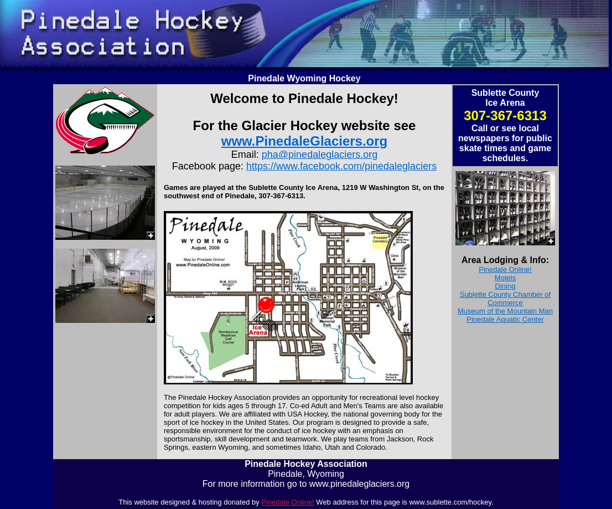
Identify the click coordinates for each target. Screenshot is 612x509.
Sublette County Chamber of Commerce (505, 298)
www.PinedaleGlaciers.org (304, 140)
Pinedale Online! (505, 269)
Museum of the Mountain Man (505, 311)
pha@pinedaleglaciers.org (319, 154)
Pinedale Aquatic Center (504, 319)
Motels (505, 278)
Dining (505, 286)
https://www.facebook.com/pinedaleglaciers (341, 166)
